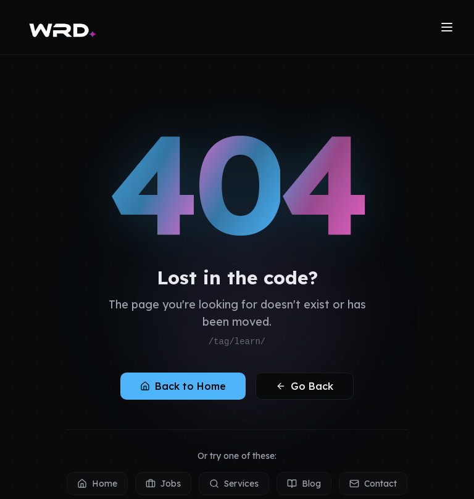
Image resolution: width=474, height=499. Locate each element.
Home (97, 483)
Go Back (304, 386)
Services (234, 483)
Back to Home (183, 386)
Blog (304, 483)
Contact (373, 483)
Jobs (163, 483)
